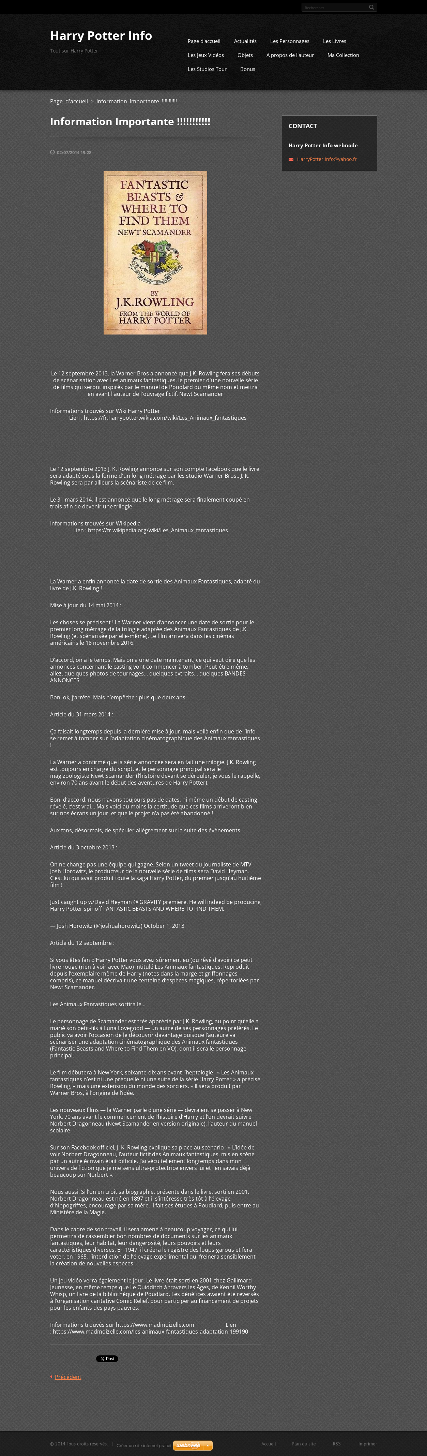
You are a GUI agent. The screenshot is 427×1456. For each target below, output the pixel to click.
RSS (337, 1446)
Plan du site (304, 1446)
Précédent (68, 1385)
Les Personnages (289, 49)
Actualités (245, 49)
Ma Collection (343, 63)
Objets (245, 63)
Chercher (371, 7)
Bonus (247, 77)
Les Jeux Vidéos (206, 63)
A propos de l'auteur (290, 63)
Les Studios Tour (207, 77)
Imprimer (368, 1446)
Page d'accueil (204, 49)
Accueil (268, 1446)
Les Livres (334, 49)
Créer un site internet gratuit (144, 1445)
